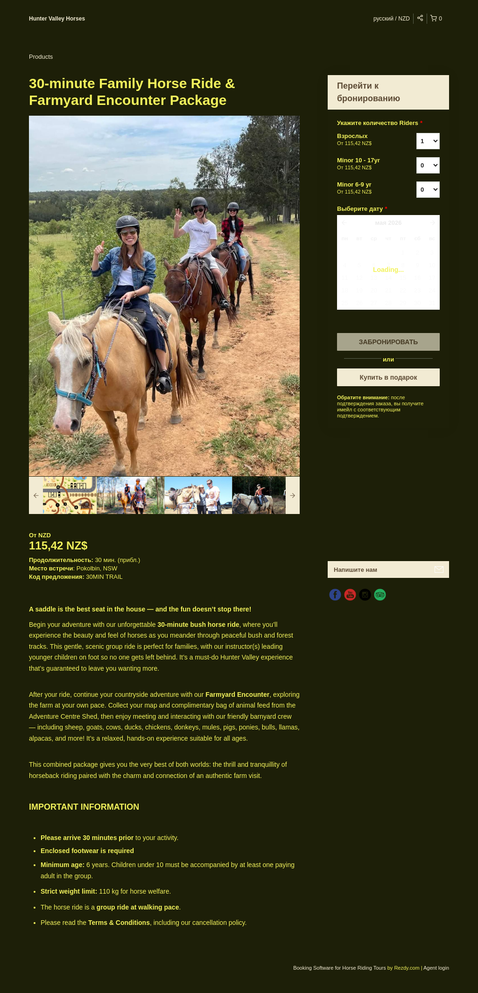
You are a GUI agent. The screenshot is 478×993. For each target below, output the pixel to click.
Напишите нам (355, 569)
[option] (63, 495)
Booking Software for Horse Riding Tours (340, 968)
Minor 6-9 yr (365, 188)
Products (41, 56)
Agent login (436, 968)
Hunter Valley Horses (57, 18)
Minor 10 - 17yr (365, 164)
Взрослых (365, 139)
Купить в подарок (388, 377)
